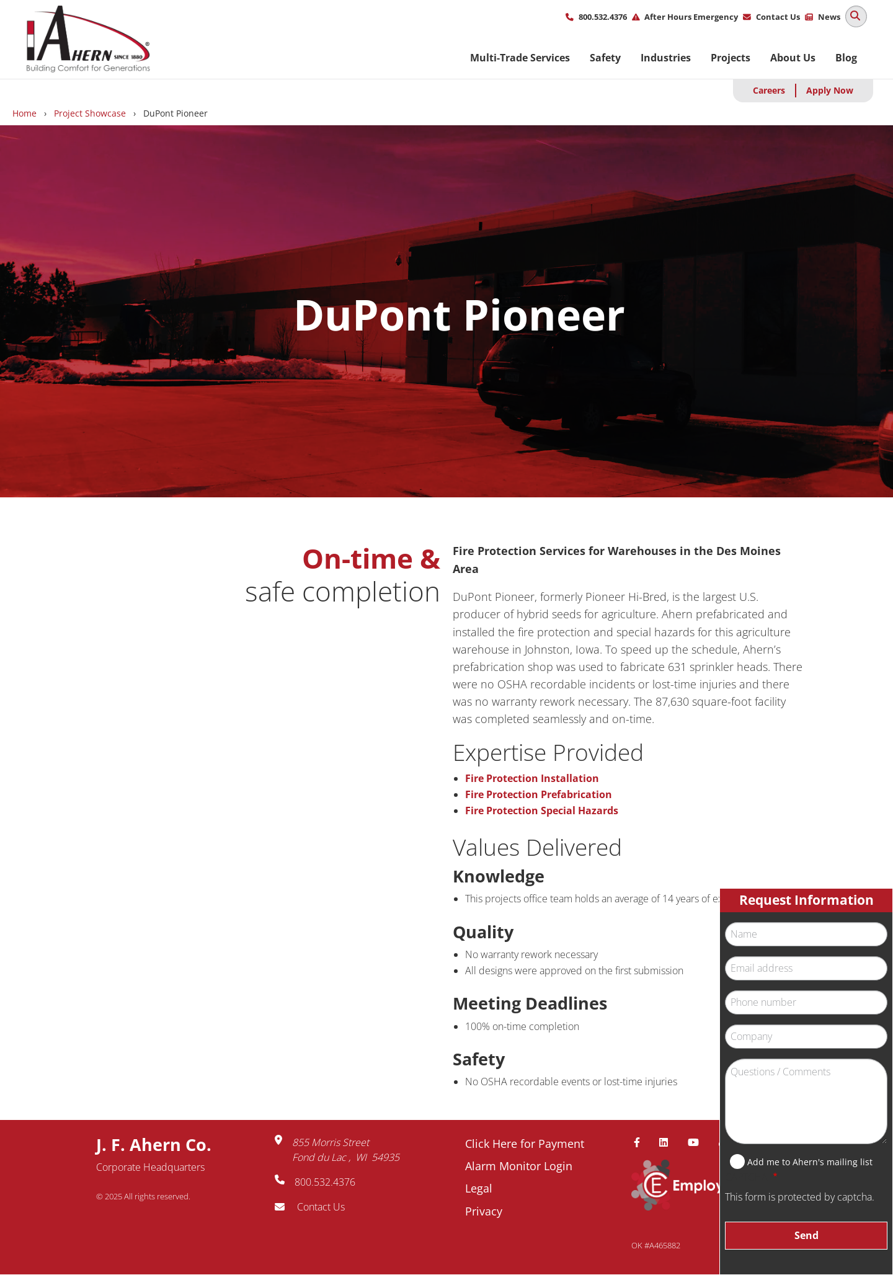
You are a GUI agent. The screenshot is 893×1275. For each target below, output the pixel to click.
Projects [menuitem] (730, 57)
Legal (478, 1188)
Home (24, 113)
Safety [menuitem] (605, 57)
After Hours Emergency (691, 16)
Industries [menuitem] (666, 57)
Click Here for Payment (524, 1143)
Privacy (483, 1211)
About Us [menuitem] (792, 57)
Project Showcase (90, 113)
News (829, 16)
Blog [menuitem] (846, 57)
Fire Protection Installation (532, 778)
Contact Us (778, 16)
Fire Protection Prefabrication (538, 794)
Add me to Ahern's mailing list (810, 1162)
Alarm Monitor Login (518, 1165)
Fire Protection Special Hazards (541, 810)
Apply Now (829, 90)
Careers (769, 90)
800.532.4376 (603, 16)
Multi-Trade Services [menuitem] (520, 57)
